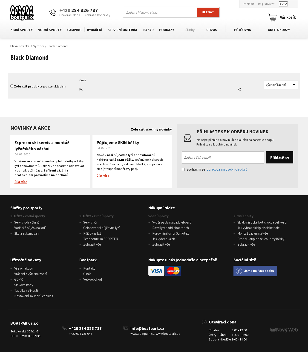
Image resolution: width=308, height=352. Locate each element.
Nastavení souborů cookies (33, 296)
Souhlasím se (214, 169)
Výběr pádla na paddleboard (171, 222)
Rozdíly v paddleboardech (170, 228)
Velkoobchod (92, 279)
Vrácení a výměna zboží (30, 274)
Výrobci (38, 46)
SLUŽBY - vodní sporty (27, 216)
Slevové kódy (23, 285)
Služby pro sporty (26, 207)
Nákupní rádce (161, 207)
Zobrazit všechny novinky (151, 129)
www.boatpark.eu (168, 334)
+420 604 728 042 (80, 334)
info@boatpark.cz (147, 328)
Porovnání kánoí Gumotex (170, 233)
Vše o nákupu (23, 268)
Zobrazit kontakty (97, 15)
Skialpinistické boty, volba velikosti (262, 222)
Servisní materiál (123, 30)
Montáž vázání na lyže (252, 233)
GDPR (18, 279)
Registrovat (266, 4)
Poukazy (166, 30)
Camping (74, 30)
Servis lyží (90, 222)
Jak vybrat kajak (163, 239)
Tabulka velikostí (26, 290)
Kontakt (89, 268)
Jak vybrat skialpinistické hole (258, 228)
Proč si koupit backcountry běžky (260, 239)
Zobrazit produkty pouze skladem (40, 86)
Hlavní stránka (19, 46)
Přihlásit (248, 4)
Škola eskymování (26, 233)
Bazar (148, 30)
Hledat (208, 12)
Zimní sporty (21, 30)
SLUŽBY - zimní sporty (96, 216)
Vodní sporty (50, 30)
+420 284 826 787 (85, 328)
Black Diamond (58, 46)
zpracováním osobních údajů (227, 169)
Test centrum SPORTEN (100, 239)
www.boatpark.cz (142, 334)
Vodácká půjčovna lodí (30, 228)
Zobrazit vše (92, 244)
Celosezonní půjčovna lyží (101, 228)
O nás (87, 274)
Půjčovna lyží (92, 233)
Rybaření (94, 30)
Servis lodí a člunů (27, 222)
